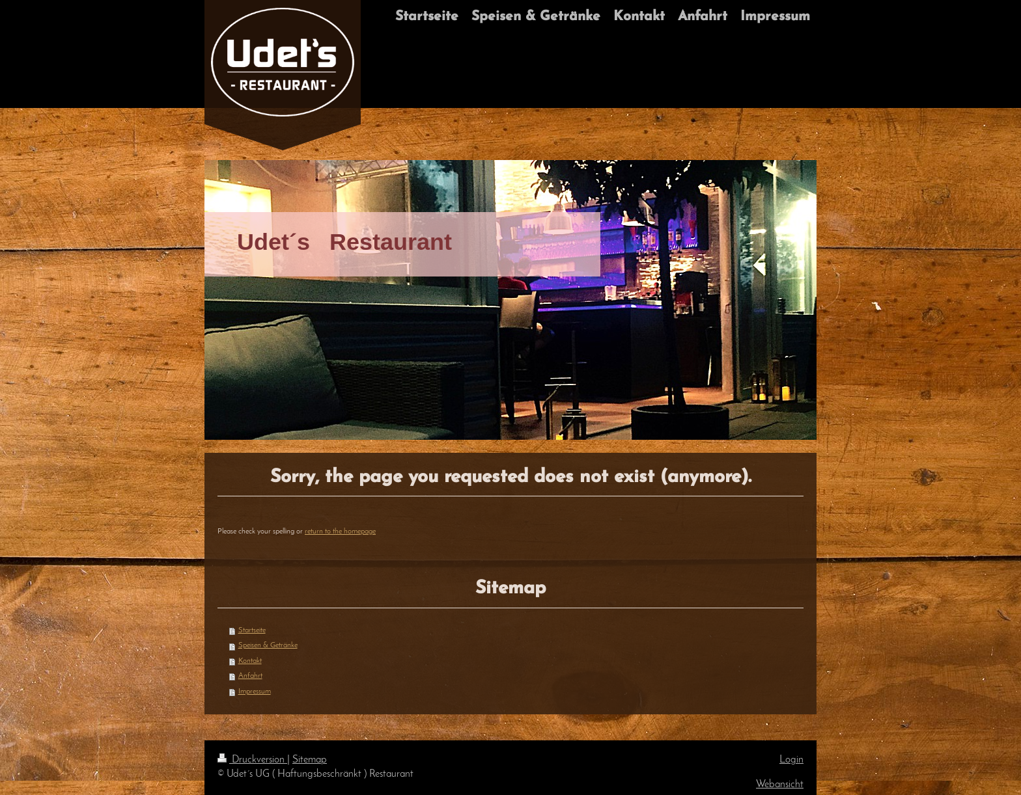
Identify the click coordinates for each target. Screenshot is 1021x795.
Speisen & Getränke (268, 645)
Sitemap (309, 760)
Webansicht (780, 784)
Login (791, 760)
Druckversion (252, 760)
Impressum (254, 691)
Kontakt (250, 661)
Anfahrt (250, 676)
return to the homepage (340, 531)
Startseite (252, 630)
